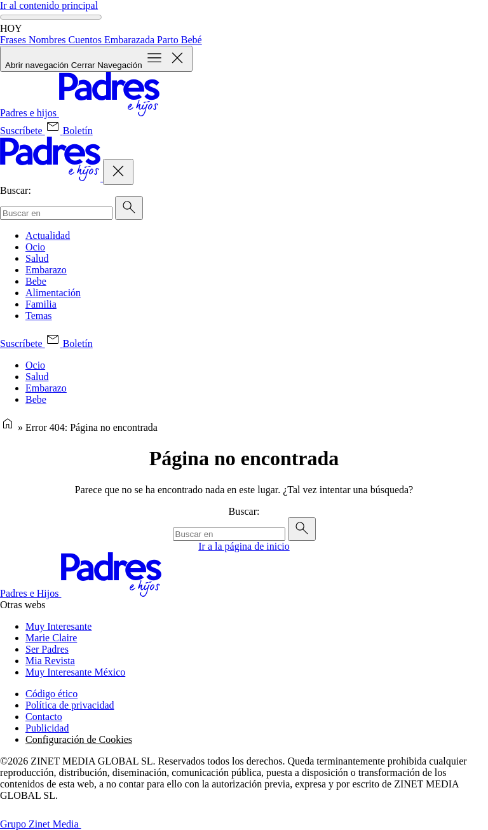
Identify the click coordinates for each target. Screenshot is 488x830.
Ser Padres (47, 649)
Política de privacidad (69, 705)
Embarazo (46, 269)
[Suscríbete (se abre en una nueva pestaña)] (22, 130)
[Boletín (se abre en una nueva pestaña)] (69, 130)
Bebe (35, 281)
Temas (38, 315)
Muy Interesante (58, 626)
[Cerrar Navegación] (118, 172)
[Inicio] (79, 112)
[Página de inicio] (7, 427)
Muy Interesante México (75, 672)
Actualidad (47, 235)
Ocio (35, 247)
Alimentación (53, 292)
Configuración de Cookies (78, 739)
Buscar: (15, 190)
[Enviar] (129, 208)
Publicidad (47, 728)
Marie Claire (51, 637)
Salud (36, 258)
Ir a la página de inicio (244, 546)
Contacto (43, 716)
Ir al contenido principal (49, 5)
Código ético (51, 693)
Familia (41, 304)
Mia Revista (50, 660)
